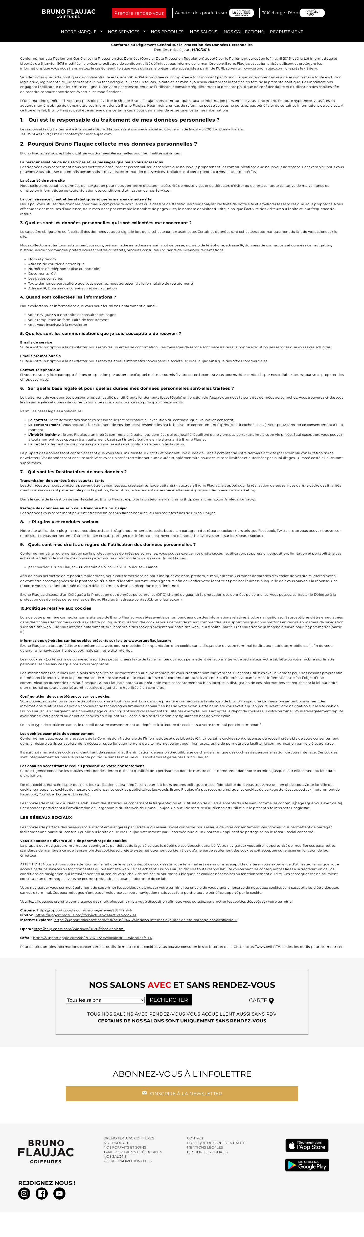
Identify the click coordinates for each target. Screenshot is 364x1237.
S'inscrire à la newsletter (182, 1095)
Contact (195, 1140)
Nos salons (204, 31)
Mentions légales (205, 1149)
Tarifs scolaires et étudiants (133, 1154)
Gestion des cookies (207, 1154)
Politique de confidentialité (216, 1145)
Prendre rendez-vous (139, 13)
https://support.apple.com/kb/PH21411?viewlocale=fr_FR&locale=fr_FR (92, 938)
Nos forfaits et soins (125, 1149)
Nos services (124, 31)
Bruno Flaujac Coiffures (129, 1140)
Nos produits (167, 31)
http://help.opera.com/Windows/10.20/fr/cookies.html (79, 929)
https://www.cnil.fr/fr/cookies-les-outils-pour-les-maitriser (293, 947)
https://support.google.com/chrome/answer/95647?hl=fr (84, 910)
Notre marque (79, 31)
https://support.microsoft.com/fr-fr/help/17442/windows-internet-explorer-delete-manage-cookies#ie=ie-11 (145, 920)
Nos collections (244, 31)
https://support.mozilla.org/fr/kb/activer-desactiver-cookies (86, 915)
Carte (261, 1002)
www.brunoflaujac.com (263, 68)
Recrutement (286, 31)
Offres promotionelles (128, 1163)
